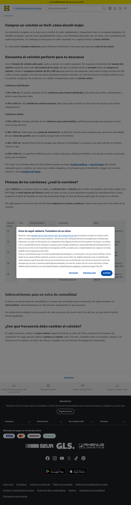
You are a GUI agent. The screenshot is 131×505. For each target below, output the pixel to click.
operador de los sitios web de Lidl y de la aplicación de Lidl (54, 235)
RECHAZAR (73, 273)
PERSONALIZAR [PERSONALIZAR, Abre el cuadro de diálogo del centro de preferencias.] (89, 273)
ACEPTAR (106, 273)
